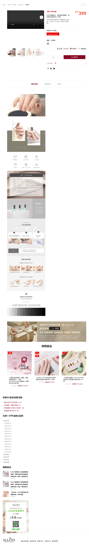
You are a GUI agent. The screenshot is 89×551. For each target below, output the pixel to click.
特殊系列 (6, 457)
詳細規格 (47, 84)
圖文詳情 (34, 84)
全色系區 (20, 5)
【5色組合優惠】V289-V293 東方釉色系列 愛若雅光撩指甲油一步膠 (73, 379)
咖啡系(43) (8, 441)
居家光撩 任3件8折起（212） (12, 402)
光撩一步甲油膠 (12, 5)
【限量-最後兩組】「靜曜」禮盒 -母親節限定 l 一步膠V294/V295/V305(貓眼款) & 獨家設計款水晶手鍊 (19, 380)
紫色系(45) (8, 434)
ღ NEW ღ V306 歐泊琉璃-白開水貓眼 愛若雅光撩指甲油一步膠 (46, 378)
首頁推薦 (6, 462)
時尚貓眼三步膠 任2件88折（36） (14, 408)
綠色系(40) (8, 436)
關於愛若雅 (25, 541)
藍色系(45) (8, 431)
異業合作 (40, 541)
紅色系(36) (8, 452)
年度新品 (6, 460)
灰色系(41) (8, 428)
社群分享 (48, 541)
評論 (59, 84)
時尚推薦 (6, 454)
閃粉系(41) (8, 447)
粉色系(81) (8, 423)
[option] (25, 19)
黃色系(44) (8, 439)
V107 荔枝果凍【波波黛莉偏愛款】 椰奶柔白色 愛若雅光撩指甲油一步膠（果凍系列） (20, 474)
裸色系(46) (8, 426)
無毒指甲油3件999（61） (11, 411)
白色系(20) (8, 444)
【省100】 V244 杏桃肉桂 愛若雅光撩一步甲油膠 (19, 493)
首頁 (4, 5)
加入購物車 (74, 57)
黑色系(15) (8, 449)
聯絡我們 (55, 541)
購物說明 (33, 541)
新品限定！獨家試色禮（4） (12, 405)
